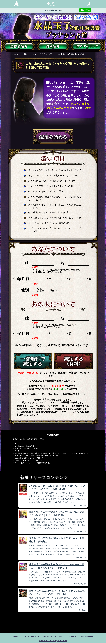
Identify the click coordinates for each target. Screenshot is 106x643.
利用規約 (13, 636)
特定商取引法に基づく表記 (53, 636)
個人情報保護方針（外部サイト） (56, 412)
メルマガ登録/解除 (89, 636)
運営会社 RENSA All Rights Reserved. (53, 641)
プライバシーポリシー (29, 636)
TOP (14, 54)
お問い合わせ (72, 636)
